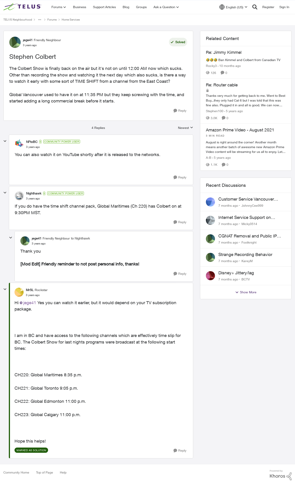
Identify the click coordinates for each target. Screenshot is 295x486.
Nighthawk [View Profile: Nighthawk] (33, 193)
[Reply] (180, 111)
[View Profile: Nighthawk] (19, 195)
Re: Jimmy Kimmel (223, 52)
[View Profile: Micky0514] (210, 220)
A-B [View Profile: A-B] (208, 158)
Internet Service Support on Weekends (244, 217)
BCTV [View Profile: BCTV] (245, 279)
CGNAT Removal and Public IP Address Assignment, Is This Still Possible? (249, 236)
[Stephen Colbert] (33, 147)
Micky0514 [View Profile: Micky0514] (249, 224)
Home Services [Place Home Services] (71, 19)
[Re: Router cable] (246, 100)
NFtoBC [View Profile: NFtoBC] (31, 142)
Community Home (16, 472)
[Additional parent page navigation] (39, 20)
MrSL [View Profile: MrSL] (30, 290)
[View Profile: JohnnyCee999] (210, 201)
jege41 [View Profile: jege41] (28, 40)
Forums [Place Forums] (52, 19)
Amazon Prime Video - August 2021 (240, 129)
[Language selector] (233, 7)
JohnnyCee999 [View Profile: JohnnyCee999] (252, 205)
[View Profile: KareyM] (210, 257)
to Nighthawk (80, 238)
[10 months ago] (229, 65)
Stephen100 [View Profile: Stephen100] (214, 111)
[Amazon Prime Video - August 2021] (246, 144)
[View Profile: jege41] (15, 42)
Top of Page (44, 472)
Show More (245, 292)
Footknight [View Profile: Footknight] (248, 242)
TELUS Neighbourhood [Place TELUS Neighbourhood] (17, 19)
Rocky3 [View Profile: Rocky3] (211, 66)
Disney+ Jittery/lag (236, 272)
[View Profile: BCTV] (210, 275)
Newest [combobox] (185, 128)
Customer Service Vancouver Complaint (246, 199)
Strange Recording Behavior (245, 254)
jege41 (29, 302)
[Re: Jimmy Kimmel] (246, 59)
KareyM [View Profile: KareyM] (247, 261)
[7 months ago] (228, 205)
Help (63, 472)
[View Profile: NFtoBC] (19, 144)
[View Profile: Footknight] (210, 238)
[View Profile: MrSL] (19, 292)
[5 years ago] (233, 110)
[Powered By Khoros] (281, 475)
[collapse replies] (5, 141)
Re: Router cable (222, 84)
